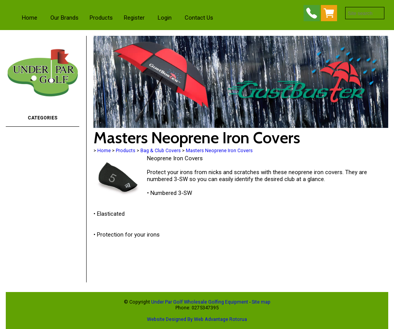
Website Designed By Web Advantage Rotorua (197, 319)
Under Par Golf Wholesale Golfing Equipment (199, 302)
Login (165, 17)
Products (101, 17)
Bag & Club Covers (160, 150)
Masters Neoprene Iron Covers (219, 150)
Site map (261, 302)
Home (29, 17)
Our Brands (64, 17)
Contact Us (199, 17)
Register (134, 17)
